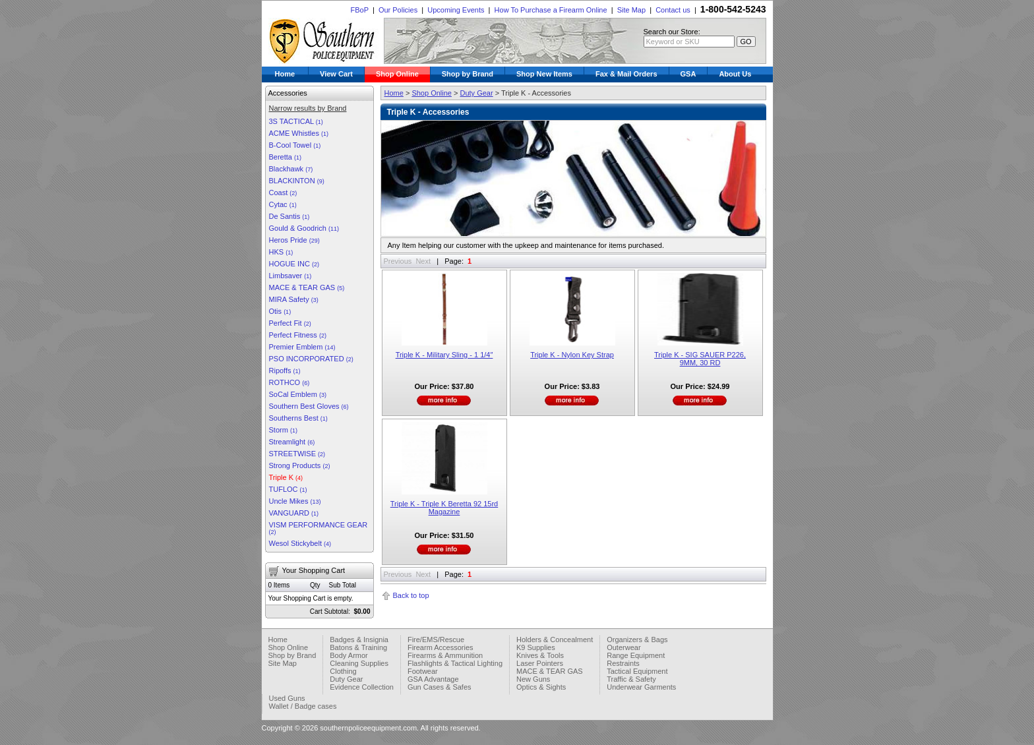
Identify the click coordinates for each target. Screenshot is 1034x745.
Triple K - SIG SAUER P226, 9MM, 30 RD (700, 359)
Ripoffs (285, 370)
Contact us (672, 10)
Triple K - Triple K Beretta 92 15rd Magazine (444, 508)
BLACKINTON (296, 181)
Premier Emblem (302, 347)
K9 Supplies (535, 647)
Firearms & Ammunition (445, 655)
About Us (735, 74)
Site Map (631, 10)
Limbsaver (290, 276)
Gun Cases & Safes (439, 687)
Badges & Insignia (359, 639)
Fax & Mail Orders (626, 74)
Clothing (343, 671)
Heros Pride (294, 240)
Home (285, 74)
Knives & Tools (540, 655)
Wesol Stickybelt (300, 543)
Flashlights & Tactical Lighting (455, 663)
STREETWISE (297, 454)
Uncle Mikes (295, 501)
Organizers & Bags (637, 639)
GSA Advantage (433, 679)
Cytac (283, 204)
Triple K (286, 477)
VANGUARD (294, 513)
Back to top (411, 595)
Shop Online (397, 74)
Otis (280, 311)
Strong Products (299, 465)
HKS (281, 252)
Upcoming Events (455, 10)
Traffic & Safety (631, 679)
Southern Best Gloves (309, 406)
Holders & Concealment (554, 639)
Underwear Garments (641, 687)
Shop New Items (544, 74)
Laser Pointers (539, 663)
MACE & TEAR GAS (307, 287)
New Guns (533, 679)
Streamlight (292, 442)
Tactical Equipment (637, 671)
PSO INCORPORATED (311, 359)
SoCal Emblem (297, 394)
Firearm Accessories (440, 647)
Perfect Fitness (297, 335)
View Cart (336, 74)
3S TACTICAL (296, 121)
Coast (283, 192)
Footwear (423, 671)
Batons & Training (358, 647)
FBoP (359, 10)
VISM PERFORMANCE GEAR (318, 528)
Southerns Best (298, 418)
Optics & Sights (541, 687)
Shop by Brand (467, 74)
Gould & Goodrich (304, 228)
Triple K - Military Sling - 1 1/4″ (444, 355)
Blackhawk (291, 169)
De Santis (289, 216)
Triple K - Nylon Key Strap (572, 355)
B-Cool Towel (295, 145)
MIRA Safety (294, 299)
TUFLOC (288, 489)
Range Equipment (636, 655)
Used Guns (287, 698)
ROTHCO (289, 382)
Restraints (623, 663)
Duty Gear (476, 93)
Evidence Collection (362, 687)
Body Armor (348, 655)
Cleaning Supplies (359, 663)
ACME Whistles (298, 133)
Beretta (285, 157)
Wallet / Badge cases (303, 706)
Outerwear (623, 647)
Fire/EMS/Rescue (436, 639)
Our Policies (398, 10)
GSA (688, 74)
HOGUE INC (294, 264)
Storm (283, 430)
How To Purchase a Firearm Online (551, 10)
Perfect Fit (290, 323)
